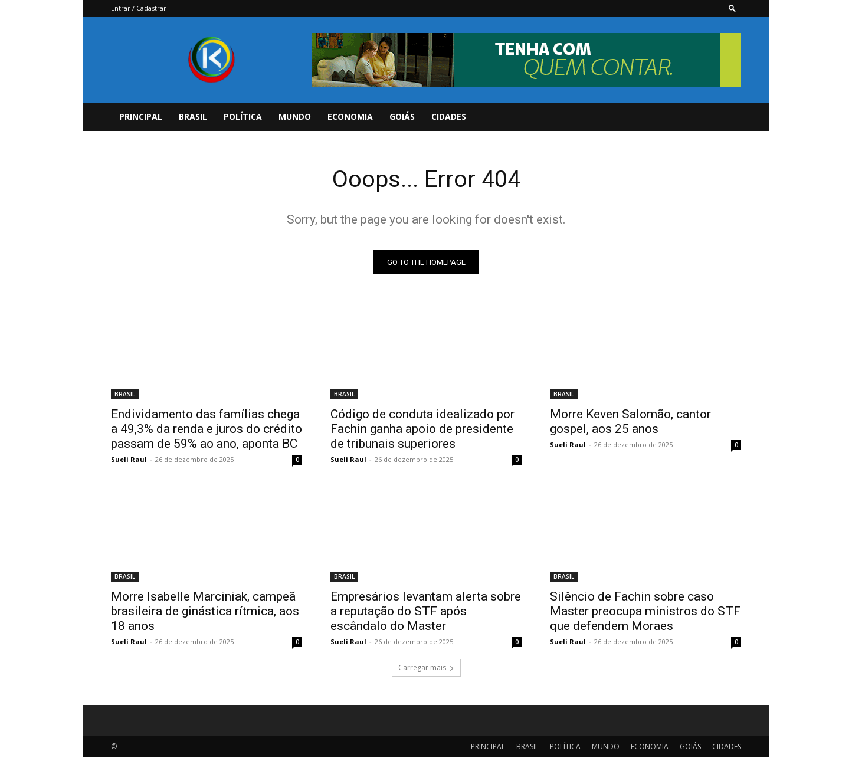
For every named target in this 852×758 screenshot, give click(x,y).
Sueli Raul (129, 459)
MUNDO (294, 116)
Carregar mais (426, 668)
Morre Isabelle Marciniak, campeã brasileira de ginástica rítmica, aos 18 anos (205, 612)
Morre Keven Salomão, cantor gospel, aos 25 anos (630, 422)
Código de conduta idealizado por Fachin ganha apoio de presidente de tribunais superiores (422, 429)
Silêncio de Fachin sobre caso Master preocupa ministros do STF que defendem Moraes (645, 612)
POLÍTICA (243, 116)
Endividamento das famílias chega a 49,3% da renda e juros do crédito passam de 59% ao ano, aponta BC (206, 429)
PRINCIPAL (140, 116)
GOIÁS (402, 116)
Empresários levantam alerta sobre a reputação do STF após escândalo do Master (425, 612)
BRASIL (193, 116)
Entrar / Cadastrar (138, 8)
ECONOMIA (350, 116)
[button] (732, 8)
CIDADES (448, 116)
